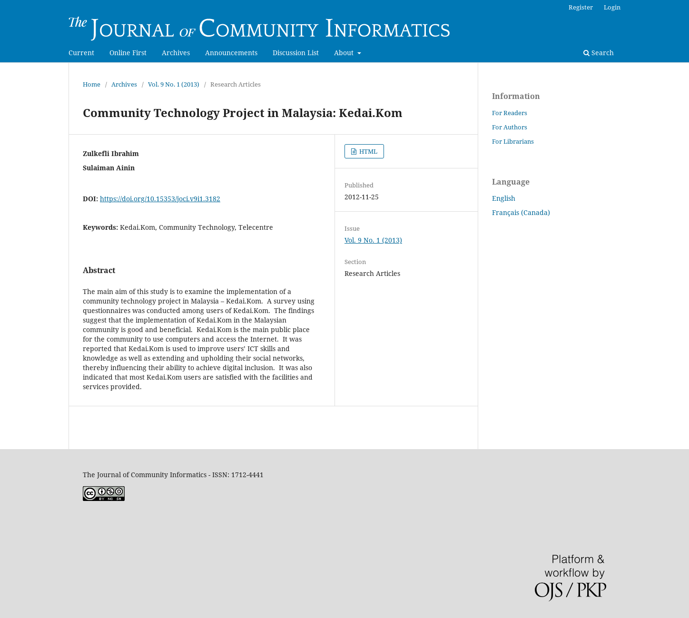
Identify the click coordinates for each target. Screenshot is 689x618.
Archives (176, 52)
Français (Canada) (521, 212)
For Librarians (513, 141)
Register (581, 7)
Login (612, 7)
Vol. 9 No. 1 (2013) (173, 84)
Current (81, 52)
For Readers (509, 112)
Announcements (231, 52)
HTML (367, 151)
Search (598, 52)
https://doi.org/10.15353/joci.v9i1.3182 (160, 198)
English (503, 198)
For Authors (509, 127)
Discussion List (296, 52)
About (344, 52)
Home (91, 84)
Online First (128, 52)
